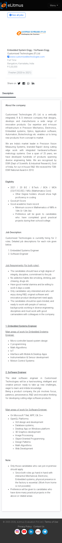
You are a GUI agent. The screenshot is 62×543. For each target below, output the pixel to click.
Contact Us (38, 526)
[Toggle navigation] (54, 5)
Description (7, 93)
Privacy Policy (25, 526)
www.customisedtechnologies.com (26, 57)
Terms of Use (51, 522)
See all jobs (16, 15)
